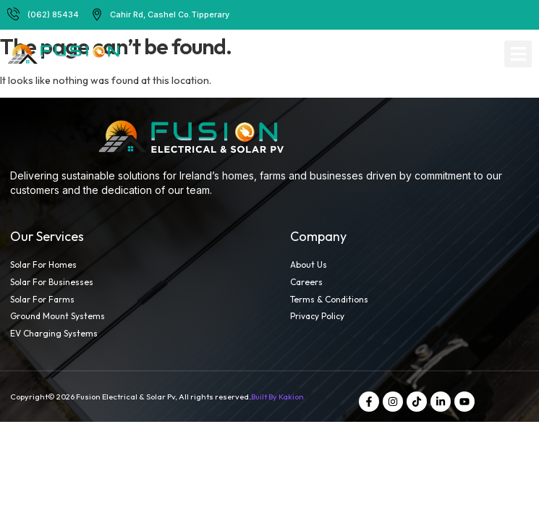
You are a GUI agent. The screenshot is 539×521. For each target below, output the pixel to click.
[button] (518, 54)
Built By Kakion (277, 396)
